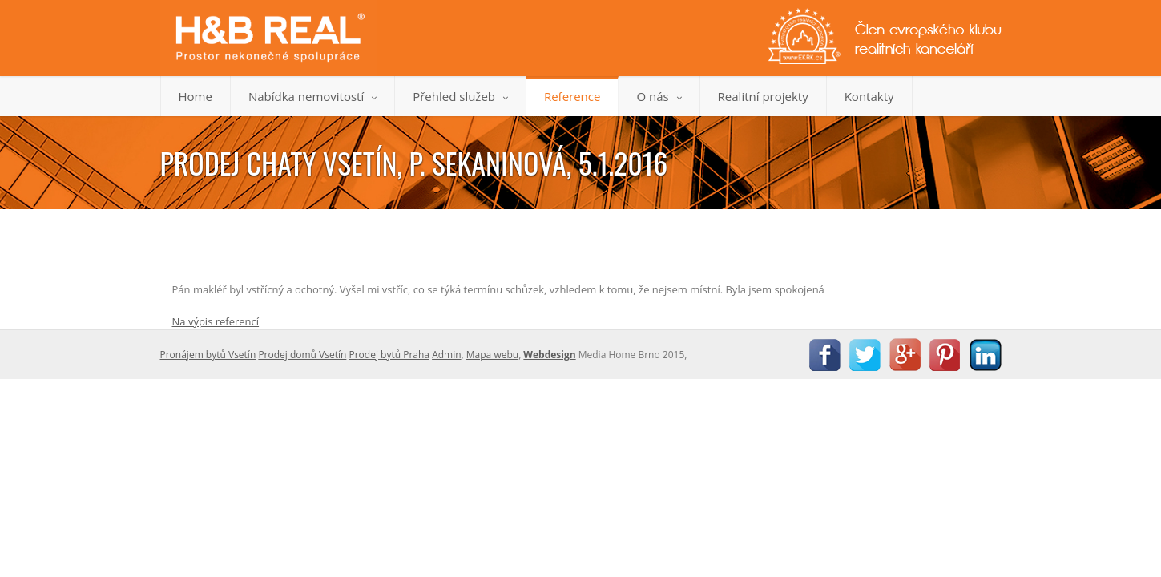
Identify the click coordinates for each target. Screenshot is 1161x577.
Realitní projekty (763, 96)
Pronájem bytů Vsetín (208, 354)
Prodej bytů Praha (389, 354)
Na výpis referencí (216, 321)
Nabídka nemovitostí (312, 96)
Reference (572, 96)
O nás (658, 96)
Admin (446, 354)
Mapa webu (492, 354)
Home (195, 96)
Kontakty (869, 96)
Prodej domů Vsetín (302, 354)
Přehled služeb (460, 96)
